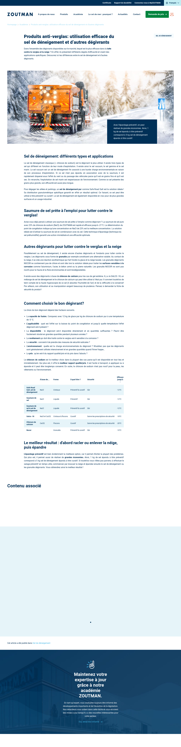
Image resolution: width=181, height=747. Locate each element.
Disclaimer (87, 735)
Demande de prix (157, 14)
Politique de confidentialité (104, 735)
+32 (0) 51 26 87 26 (59, 694)
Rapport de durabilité (122, 3)
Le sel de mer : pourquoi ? (100, 14)
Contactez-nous (58, 701)
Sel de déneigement (164, 36)
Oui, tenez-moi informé (89, 667)
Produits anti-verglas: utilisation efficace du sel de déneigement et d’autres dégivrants (67, 24)
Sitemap (113, 704)
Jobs (111, 701)
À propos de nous (46, 14)
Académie (78, 14)
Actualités (123, 14)
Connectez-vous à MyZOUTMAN (148, 3)
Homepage (12, 24)
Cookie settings (125, 735)
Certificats (107, 3)
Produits (64, 14)
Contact (136, 14)
